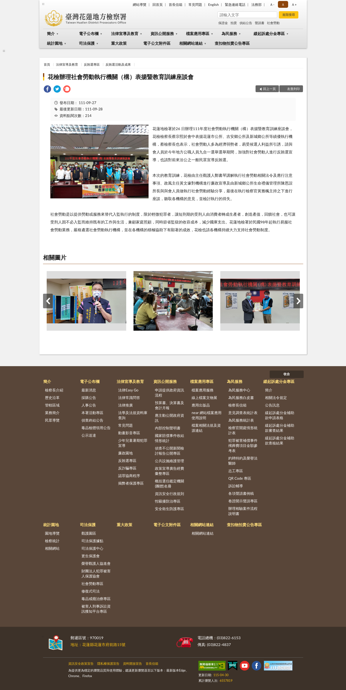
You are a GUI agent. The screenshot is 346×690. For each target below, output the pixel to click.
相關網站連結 (191, 43)
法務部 (256, 4)
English (213, 4)
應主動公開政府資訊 (169, 418)
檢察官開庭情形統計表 (242, 430)
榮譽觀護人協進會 (96, 563)
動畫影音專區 (129, 433)
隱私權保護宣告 (108, 663)
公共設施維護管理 (169, 461)
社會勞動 (273, 23)
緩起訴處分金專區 (269, 33)
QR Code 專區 (239, 478)
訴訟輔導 (235, 486)
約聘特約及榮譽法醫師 (242, 460)
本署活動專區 (92, 412)
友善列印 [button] (293, 89)
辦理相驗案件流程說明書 (242, 511)
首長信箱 (175, 4)
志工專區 (235, 471)
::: (43, 4)
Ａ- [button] (272, 4)
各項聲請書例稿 (241, 493)
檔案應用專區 (197, 33)
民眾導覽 (52, 420)
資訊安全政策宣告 (81, 663)
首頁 (47, 64)
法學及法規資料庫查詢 (132, 415)
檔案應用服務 (202, 390)
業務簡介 (52, 412)
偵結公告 (246, 23)
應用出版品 (201, 405)
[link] (47, 89)
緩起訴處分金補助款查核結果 (279, 440)
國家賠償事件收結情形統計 (169, 438)
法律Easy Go (128, 390)
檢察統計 (52, 541)
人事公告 (88, 405)
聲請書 (259, 23)
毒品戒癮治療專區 (96, 598)
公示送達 (88, 435)
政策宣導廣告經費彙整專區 (169, 471)
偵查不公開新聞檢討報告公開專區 (169, 450)
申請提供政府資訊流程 (169, 392)
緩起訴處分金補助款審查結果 (279, 428)
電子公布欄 (88, 33)
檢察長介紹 (54, 390)
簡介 (51, 33)
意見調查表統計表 (242, 412)
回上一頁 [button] (269, 89)
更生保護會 (90, 556)
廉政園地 (125, 453)
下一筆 (298, 301)
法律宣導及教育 (124, 33)
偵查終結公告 (92, 420)
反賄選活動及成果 (118, 64)
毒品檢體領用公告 (96, 427)
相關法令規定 (276, 397)
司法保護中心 (92, 548)
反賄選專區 (92, 64)
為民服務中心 (239, 390)
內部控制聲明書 (167, 428)
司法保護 (87, 43)
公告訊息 (272, 405)
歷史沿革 (52, 397)
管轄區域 (52, 405)
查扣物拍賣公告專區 (232, 43)
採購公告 (88, 397)
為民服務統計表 (241, 420)
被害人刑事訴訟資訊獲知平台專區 (96, 608)
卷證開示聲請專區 (242, 501)
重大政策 (119, 43)
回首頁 (157, 4)
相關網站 (52, 548)
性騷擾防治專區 (167, 501)
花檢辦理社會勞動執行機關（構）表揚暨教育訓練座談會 (121, 76)
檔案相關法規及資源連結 (206, 428)
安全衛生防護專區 (169, 508)
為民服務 (229, 33)
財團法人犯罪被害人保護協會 (96, 573)
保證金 (223, 23)
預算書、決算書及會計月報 (169, 405)
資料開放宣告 (132, 663)
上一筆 (48, 301)
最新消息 (88, 390)
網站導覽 (139, 4)
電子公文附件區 (156, 43)
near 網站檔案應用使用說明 (207, 415)
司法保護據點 (92, 541)
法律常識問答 (129, 397)
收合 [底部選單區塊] (287, 374)
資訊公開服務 (162, 33)
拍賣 (234, 23)
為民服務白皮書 (241, 397)
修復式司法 (90, 591)
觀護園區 (88, 533)
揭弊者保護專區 (131, 483)
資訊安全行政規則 (169, 493)
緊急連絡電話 (235, 4)
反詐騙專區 (127, 468)
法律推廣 (125, 405)
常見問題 (195, 4)
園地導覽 (52, 533)
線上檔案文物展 (204, 397)
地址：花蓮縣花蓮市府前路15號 (98, 644)
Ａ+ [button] (294, 4)
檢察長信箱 (237, 405)
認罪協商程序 (129, 475)
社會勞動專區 (92, 583)
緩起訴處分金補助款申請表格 (279, 415)
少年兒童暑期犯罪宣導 (132, 443)
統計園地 (54, 43)
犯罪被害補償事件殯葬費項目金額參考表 (242, 445)
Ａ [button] (283, 4)
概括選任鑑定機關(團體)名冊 (169, 483)
